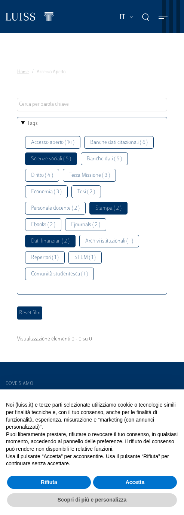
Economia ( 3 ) (46, 192)
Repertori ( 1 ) (45, 257)
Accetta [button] (135, 482)
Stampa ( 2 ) (108, 208)
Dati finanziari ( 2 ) (50, 241)
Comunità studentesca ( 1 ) (59, 274)
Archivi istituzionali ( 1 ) (109, 241)
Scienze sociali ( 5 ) (51, 159)
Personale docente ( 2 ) (55, 208)
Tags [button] (32, 123)
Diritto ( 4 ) (42, 175)
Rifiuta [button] (49, 482)
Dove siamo (19, 384)
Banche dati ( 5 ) (104, 159)
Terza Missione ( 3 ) (89, 175)
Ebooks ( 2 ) (43, 225)
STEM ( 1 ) (85, 257)
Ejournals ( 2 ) (85, 225)
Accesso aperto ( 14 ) (52, 142)
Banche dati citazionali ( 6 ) (119, 142)
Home (23, 72)
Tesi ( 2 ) (86, 192)
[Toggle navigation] (163, 16)
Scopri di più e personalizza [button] (92, 500)
